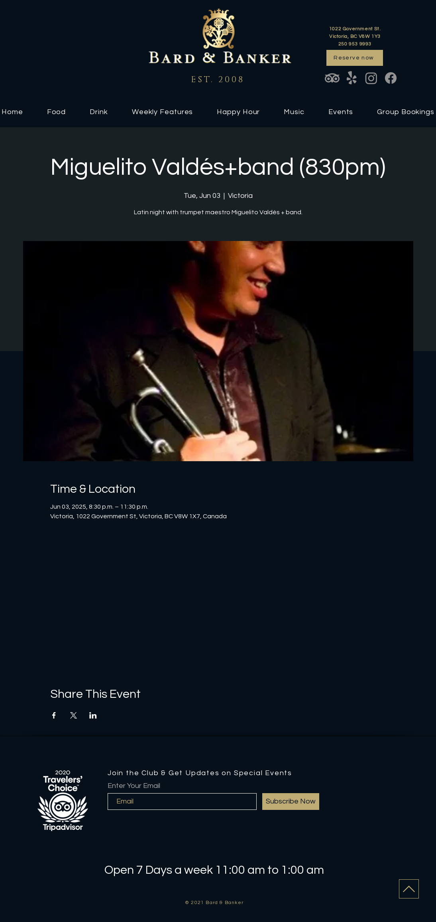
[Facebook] (391, 78)
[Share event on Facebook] (54, 715)
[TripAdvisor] (332, 78)
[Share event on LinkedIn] (93, 715)
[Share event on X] (73, 715)
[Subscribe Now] (290, 801)
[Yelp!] (351, 78)
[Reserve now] (354, 58)
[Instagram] (371, 78)
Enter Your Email (134, 786)
